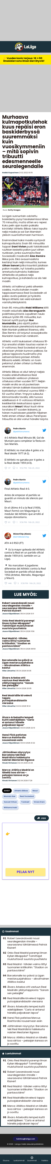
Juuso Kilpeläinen (10, 613)
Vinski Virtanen (9, 763)
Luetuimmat (13, 1053)
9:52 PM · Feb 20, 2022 (30, 468)
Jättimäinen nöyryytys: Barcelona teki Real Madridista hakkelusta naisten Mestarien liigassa (18, 756)
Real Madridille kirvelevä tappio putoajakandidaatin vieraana (17, 699)
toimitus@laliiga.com (25, 1139)
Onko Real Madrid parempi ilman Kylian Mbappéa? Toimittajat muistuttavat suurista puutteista (18, 624)
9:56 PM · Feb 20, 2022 (30, 522)
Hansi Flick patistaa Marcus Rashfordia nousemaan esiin (14, 737)
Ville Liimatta (8, 670)
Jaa (41, 818)
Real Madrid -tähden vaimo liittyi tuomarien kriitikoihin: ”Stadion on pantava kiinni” (16, 642)
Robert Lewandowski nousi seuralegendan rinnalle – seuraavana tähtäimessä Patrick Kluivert (18, 606)
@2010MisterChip (21, 537)
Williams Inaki (10, 807)
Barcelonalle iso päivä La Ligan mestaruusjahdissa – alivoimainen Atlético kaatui (17, 663)
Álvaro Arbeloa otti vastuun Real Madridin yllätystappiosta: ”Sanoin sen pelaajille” (18, 681)
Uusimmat (12, 931)
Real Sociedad (27, 796)
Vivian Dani (39, 802)
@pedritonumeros (21, 431)
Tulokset (25, 802)
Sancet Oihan (10, 802)
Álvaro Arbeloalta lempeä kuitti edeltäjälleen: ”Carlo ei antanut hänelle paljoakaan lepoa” (18, 721)
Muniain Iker (10, 796)
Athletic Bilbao (21, 790)
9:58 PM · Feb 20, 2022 (31, 583)
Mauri (35, 790)
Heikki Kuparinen (10, 172)
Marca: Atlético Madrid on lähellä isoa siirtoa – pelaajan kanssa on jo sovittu (18, 773)
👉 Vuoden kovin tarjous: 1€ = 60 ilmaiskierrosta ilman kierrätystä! (23, 60)
